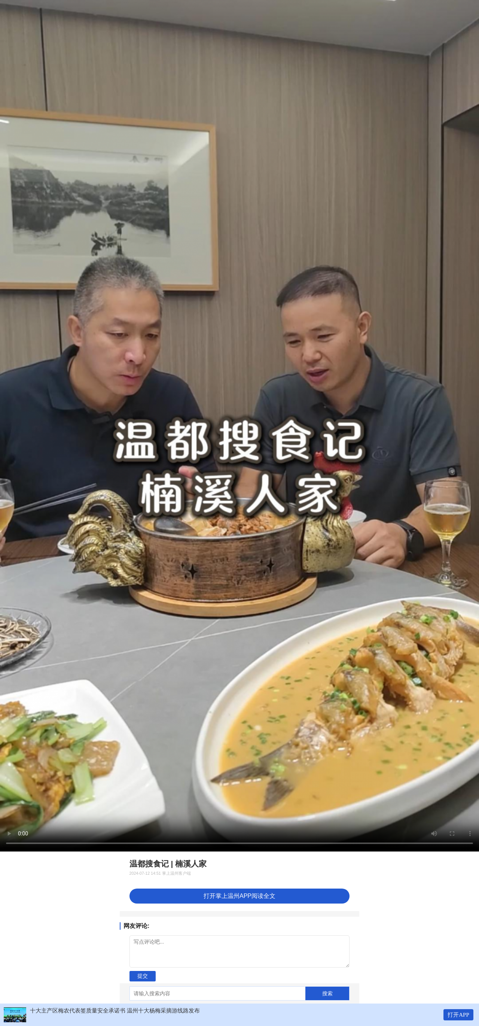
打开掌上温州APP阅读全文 (239, 896)
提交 (142, 976)
